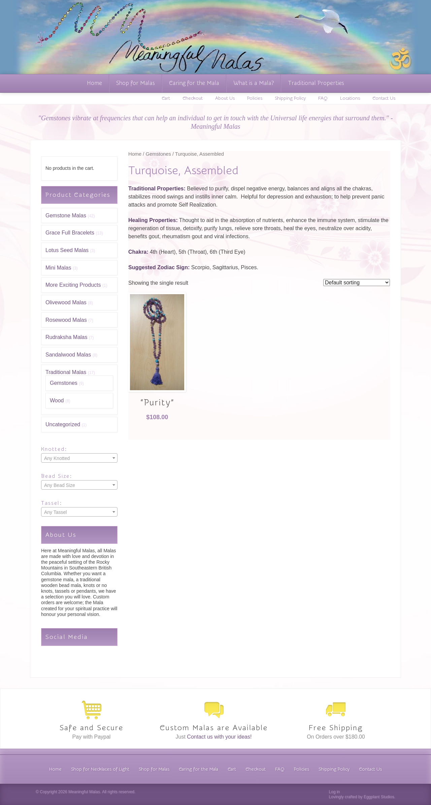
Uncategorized (62, 424)
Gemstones (63, 383)
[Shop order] (356, 282)
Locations (350, 98)
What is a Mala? (253, 83)
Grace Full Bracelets (69, 233)
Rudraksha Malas (66, 337)
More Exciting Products (73, 285)
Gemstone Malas (65, 215)
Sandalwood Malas (68, 355)
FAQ (323, 98)
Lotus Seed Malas (67, 250)
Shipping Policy (290, 98)
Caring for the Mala (194, 83)
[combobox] (79, 458)
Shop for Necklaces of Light (100, 769)
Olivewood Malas (66, 302)
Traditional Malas (65, 372)
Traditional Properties (316, 83)
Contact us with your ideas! (219, 737)
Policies (254, 98)
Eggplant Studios (379, 797)
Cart (166, 98)
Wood (57, 400)
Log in (334, 791)
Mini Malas (58, 268)
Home (94, 83)
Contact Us (383, 98)
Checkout (193, 98)
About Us (225, 98)
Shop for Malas (135, 83)
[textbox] (79, 458)
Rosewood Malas (66, 320)
